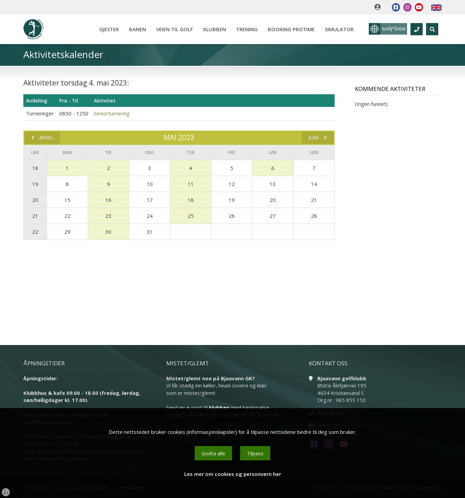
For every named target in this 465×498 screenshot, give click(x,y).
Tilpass (255, 453)
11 (191, 183)
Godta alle (213, 453)
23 (108, 215)
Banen (135, 29)
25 (191, 215)
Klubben (212, 29)
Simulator (336, 29)
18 (35, 168)
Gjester (107, 29)
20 (35, 199)
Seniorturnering (112, 113)
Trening (244, 29)
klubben (219, 407)
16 (108, 199)
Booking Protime (289, 29)
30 (108, 231)
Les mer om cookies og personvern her (232, 474)
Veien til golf (172, 29)
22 (35, 231)
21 (35, 215)
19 (35, 183)
